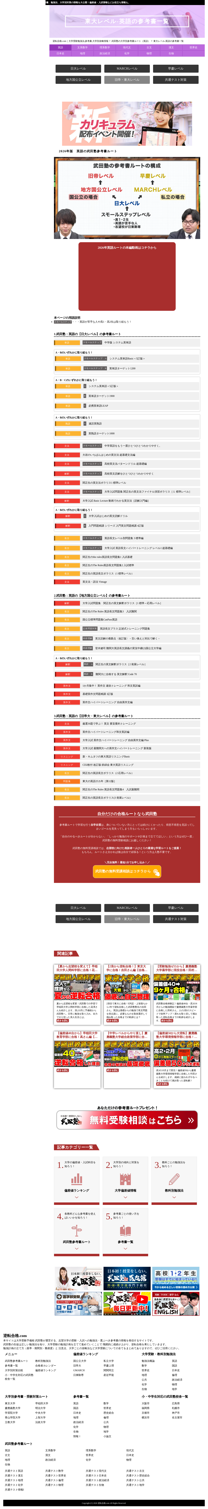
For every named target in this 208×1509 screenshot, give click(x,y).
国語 (174, 1368)
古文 (149, 47)
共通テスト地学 (135, 1487)
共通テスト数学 (54, 1473)
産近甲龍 (109, 1377)
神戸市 (176, 1415)
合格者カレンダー (45, 1368)
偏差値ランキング (45, 1373)
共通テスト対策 (176, 79)
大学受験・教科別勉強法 (159, 1356)
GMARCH (79, 1373)
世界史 (193, 47)
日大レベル (78, 68)
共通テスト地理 (14, 1483)
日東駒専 (78, 1377)
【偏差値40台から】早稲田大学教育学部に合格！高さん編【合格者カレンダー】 (77, 1035)
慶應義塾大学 (12, 1410)
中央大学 (40, 1415)
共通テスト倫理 (54, 1483)
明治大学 (40, 1410)
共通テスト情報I (14, 1492)
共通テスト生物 (95, 1487)
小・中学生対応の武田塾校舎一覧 (165, 1399)
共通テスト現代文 (96, 1473)
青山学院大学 (12, 1420)
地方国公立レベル (78, 79)
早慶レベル (175, 68)
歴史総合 (109, 1415)
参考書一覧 (11, 1368)
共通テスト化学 (14, 1487)
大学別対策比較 (14, 1373)
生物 (171, 53)
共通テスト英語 (14, 1473)
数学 (144, 1368)
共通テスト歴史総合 (138, 1478)
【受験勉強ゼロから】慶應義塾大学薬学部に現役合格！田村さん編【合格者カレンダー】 (176, 968)
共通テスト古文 (135, 1473)
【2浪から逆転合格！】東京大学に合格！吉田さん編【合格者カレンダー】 (126, 968)
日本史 (60, 53)
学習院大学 (11, 1415)
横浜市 (146, 1420)
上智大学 (40, 1420)
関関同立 (109, 1373)
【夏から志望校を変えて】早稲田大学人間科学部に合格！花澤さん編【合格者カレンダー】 (77, 968)
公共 (144, 1382)
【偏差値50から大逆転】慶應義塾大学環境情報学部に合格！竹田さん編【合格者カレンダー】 (176, 1035)
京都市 (146, 1415)
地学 (174, 1391)
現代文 (127, 47)
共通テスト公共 (135, 1483)
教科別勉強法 (43, 1363)
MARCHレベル (127, 68)
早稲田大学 (41, 1406)
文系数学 (82, 47)
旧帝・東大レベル (127, 79)
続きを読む (62, 1020)
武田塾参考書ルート (16, 1363)
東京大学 (10, 1406)
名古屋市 (177, 1420)
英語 (60, 47)
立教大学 (10, 1424)
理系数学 (105, 47)
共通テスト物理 (54, 1487)
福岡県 (146, 1410)
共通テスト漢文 (14, 1478)
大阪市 (146, 1406)
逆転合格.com (15, 1338)
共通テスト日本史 (96, 1478)
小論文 (107, 1439)
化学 (127, 53)
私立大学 (109, 1363)
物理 (149, 53)
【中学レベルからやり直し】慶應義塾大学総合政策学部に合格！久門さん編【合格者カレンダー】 (126, 1035)
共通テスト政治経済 (97, 1483)
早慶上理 (109, 1368)
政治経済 (105, 53)
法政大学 (40, 1424)
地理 (82, 53)
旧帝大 (77, 1368)
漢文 (171, 47)
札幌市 (176, 1410)
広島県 (176, 1406)
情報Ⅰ (77, 1439)
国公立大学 (79, 1363)
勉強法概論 (148, 1363)
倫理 (174, 1377)
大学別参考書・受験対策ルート (26, 1399)
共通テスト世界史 (55, 1478)
